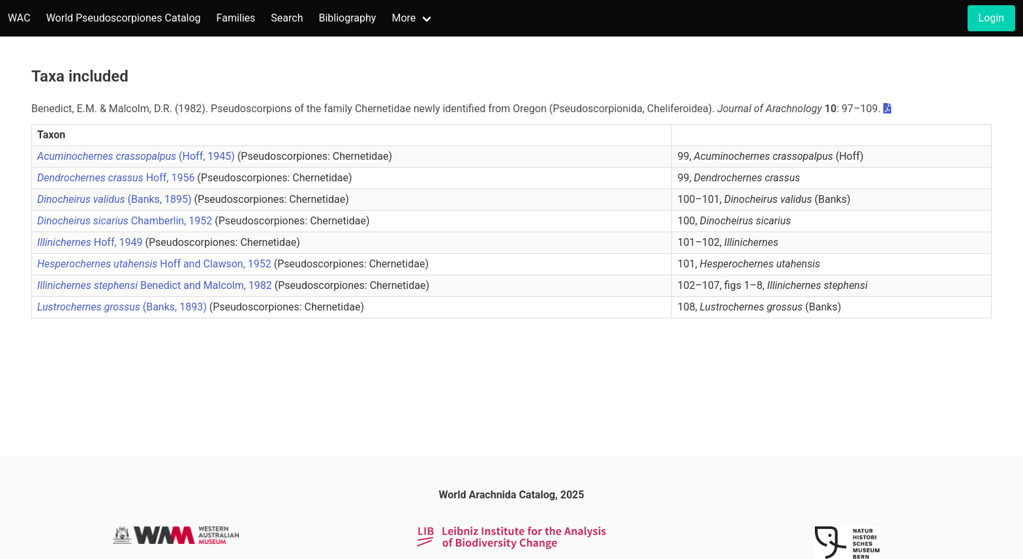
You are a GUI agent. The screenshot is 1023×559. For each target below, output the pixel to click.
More (403, 18)
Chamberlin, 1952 (126, 221)
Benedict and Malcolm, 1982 (156, 285)
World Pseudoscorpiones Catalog (123, 18)
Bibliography (347, 18)
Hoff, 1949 (91, 242)
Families (236, 18)
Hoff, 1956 (117, 178)
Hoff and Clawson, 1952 (155, 264)
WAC (19, 18)
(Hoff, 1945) (137, 156)
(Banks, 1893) (123, 307)
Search (287, 18)
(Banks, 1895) (115, 199)
